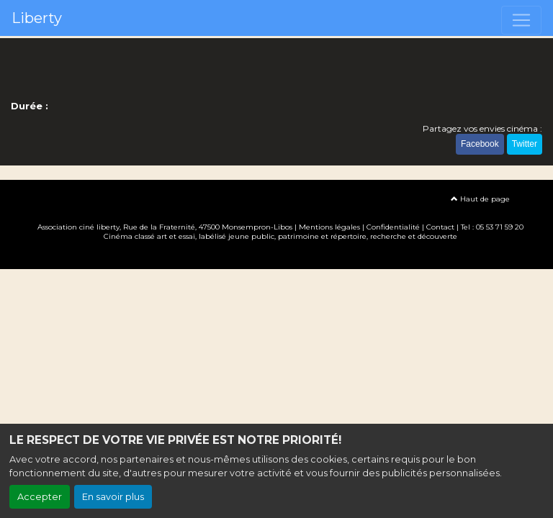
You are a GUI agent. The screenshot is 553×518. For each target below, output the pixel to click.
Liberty (37, 18)
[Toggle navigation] (521, 20)
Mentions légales (329, 227)
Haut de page (480, 199)
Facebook (480, 144)
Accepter (39, 496)
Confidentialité (393, 227)
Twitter (524, 144)
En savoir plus (113, 496)
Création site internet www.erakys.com (276, 257)
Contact (440, 227)
